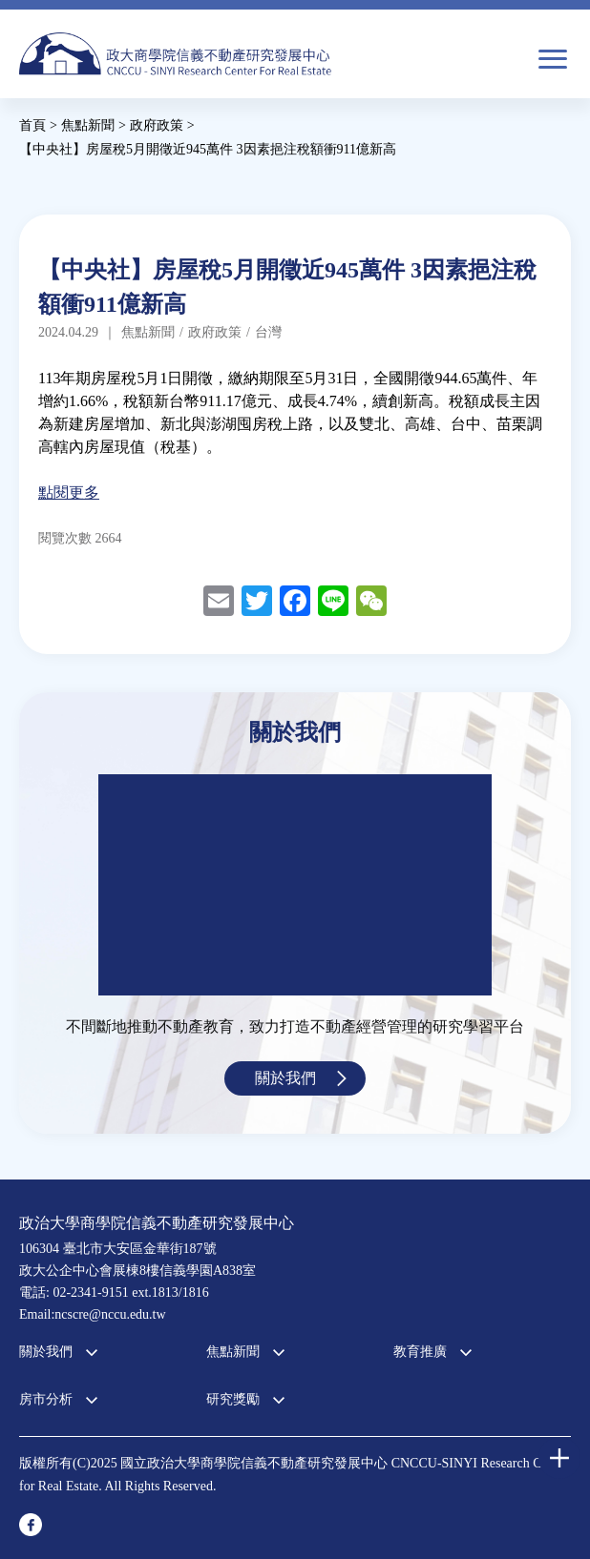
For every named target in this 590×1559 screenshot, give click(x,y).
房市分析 (46, 1399)
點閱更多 (68, 492)
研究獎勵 (233, 1399)
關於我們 (285, 1078)
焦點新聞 (233, 1351)
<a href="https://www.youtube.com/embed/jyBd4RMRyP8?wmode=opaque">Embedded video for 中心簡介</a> (295, 884)
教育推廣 (420, 1351)
